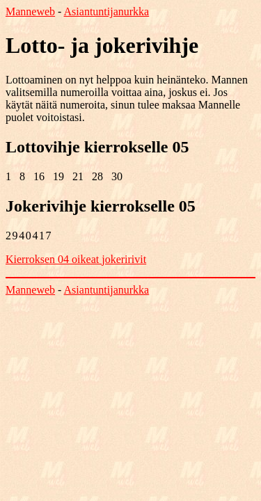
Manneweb (30, 11)
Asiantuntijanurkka (107, 11)
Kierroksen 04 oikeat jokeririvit (76, 259)
